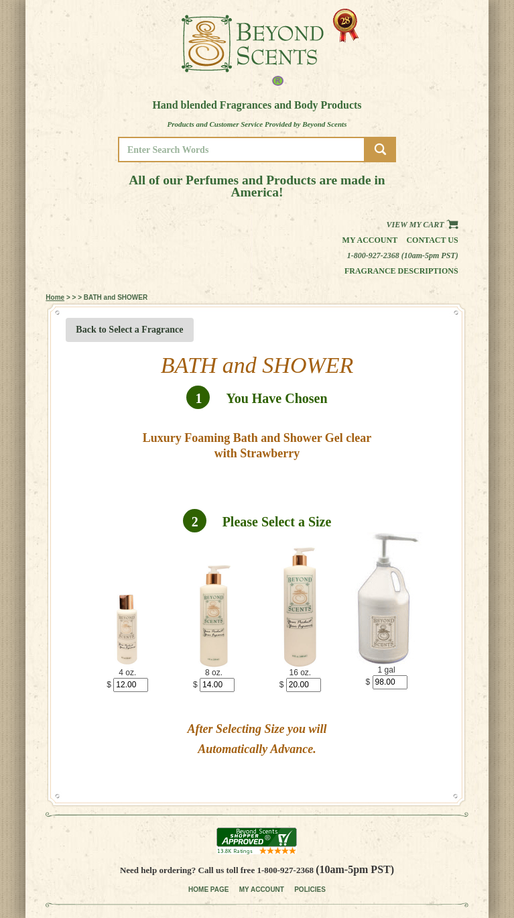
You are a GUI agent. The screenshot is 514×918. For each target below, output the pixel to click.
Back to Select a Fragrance (129, 330)
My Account (370, 240)
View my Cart (422, 224)
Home (55, 297)
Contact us (432, 240)
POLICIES (310, 889)
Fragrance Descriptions (401, 271)
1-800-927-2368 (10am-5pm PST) (402, 255)
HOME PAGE (208, 889)
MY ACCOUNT (261, 889)
